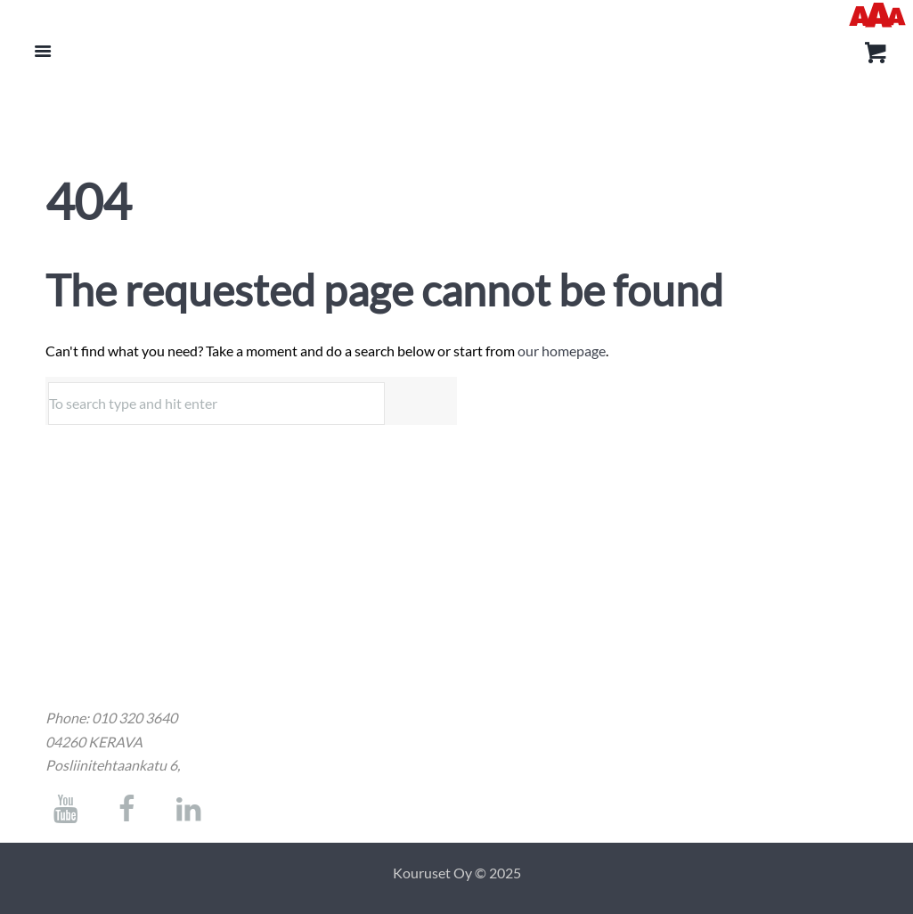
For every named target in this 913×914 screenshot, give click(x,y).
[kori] (872, 54)
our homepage (562, 350)
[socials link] (65, 813)
